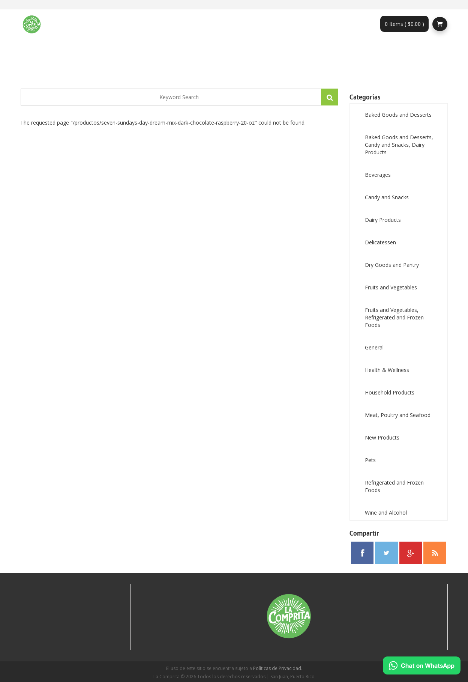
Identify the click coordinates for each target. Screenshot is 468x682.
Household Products (389, 392)
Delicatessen (380, 242)
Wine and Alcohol (386, 512)
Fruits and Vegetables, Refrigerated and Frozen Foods (394, 317)
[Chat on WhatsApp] (421, 665)
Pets (370, 460)
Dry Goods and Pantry (392, 264)
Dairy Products (383, 219)
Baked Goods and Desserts (398, 114)
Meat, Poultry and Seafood (397, 415)
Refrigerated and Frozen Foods (394, 486)
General (374, 347)
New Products (382, 437)
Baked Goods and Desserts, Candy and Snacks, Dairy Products (399, 145)
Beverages (378, 174)
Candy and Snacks (387, 197)
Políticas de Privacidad (277, 668)
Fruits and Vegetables (391, 287)
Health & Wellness (387, 369)
